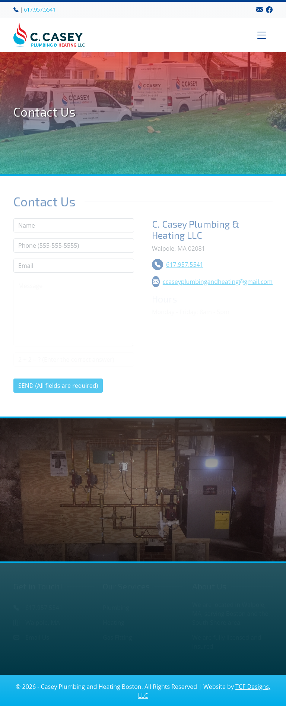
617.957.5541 (40, 9)
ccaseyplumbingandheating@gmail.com (212, 281)
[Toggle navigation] (262, 35)
